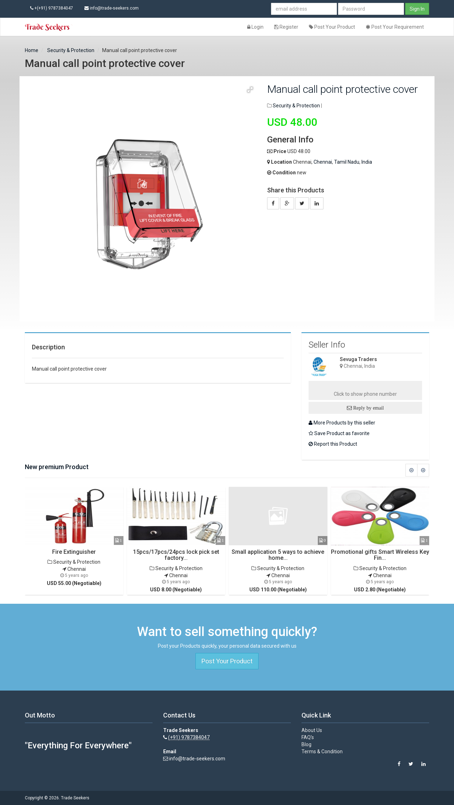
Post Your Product (332, 27)
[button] (250, 89)
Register (286, 27)
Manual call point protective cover (342, 89)
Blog (306, 744)
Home (31, 50)
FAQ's (307, 737)
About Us (311, 730)
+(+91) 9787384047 (51, 8)
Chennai (323, 162)
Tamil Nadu (346, 162)
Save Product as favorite (339, 433)
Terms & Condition (322, 751)
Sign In (417, 9)
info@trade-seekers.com (111, 8)
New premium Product (57, 467)
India (366, 162)
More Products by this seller (342, 423)
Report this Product (333, 444)
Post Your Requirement (395, 27)
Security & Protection (70, 50)
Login (255, 27)
